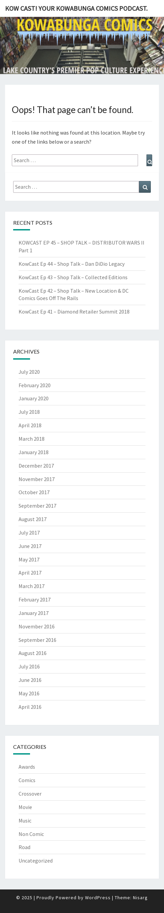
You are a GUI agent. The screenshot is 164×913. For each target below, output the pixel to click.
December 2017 (36, 465)
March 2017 (32, 586)
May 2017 (29, 559)
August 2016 (33, 653)
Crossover (30, 793)
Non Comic (31, 834)
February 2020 (35, 385)
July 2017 (29, 532)
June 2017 (30, 546)
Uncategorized (36, 860)
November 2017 (37, 479)
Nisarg (140, 897)
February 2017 (35, 599)
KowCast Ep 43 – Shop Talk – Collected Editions (73, 277)
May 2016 (29, 693)
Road (24, 847)
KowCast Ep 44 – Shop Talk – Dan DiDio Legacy (72, 263)
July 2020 (29, 371)
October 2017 (34, 492)
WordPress (98, 897)
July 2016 (29, 666)
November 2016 (37, 626)
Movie (25, 807)
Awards (27, 766)
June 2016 (30, 680)
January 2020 (34, 398)
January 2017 (34, 613)
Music (25, 820)
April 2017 (30, 572)
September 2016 (37, 639)
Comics (27, 780)
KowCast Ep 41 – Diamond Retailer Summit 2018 (74, 311)
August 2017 (33, 519)
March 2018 (32, 438)
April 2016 (30, 706)
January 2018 (34, 452)
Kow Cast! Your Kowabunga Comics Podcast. (76, 8)
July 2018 (29, 411)
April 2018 (30, 425)
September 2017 (37, 505)
